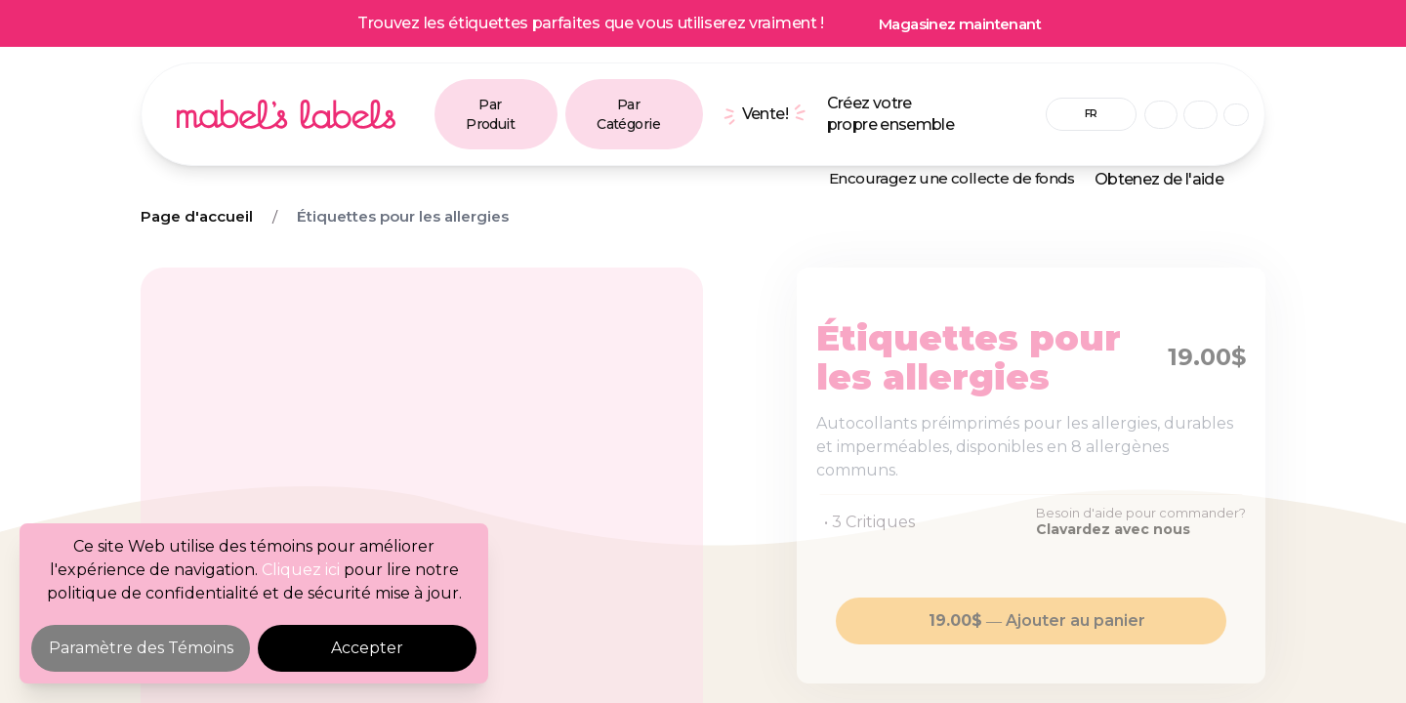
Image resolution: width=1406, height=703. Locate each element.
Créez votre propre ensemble (890, 114)
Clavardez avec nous (1113, 529)
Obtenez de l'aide (1159, 179)
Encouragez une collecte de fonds (952, 178)
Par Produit (490, 114)
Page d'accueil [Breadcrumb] (197, 216)
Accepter (367, 648)
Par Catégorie (628, 114)
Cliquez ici (301, 569)
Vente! (765, 113)
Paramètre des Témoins (141, 648)
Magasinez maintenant (960, 24)
